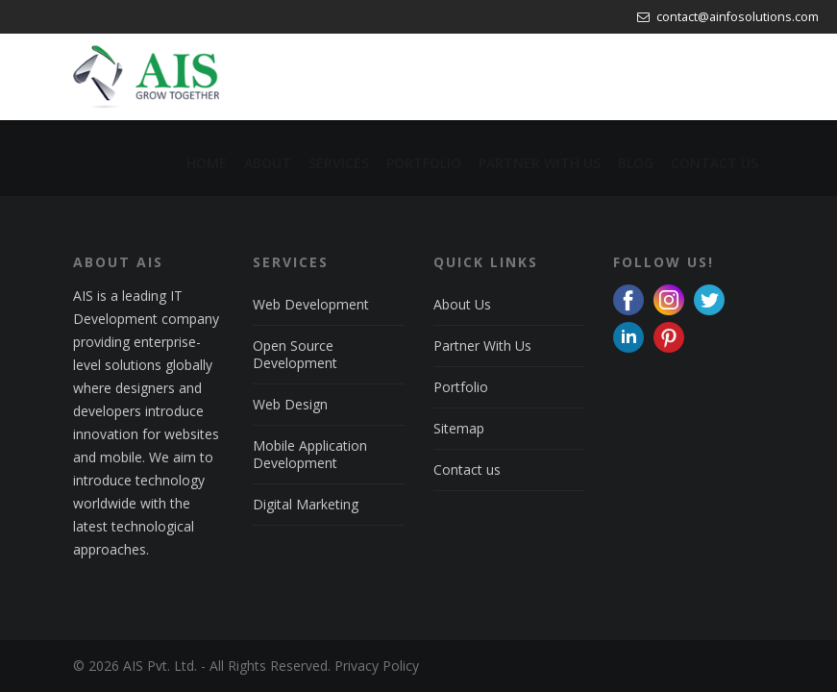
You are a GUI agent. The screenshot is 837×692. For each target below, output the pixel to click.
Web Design (290, 404)
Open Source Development (295, 354)
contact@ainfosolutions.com (728, 17)
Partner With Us (482, 345)
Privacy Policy (376, 665)
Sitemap (458, 428)
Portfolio (460, 387)
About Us (462, 304)
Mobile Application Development (310, 454)
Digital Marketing (305, 504)
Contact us (467, 469)
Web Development (311, 304)
